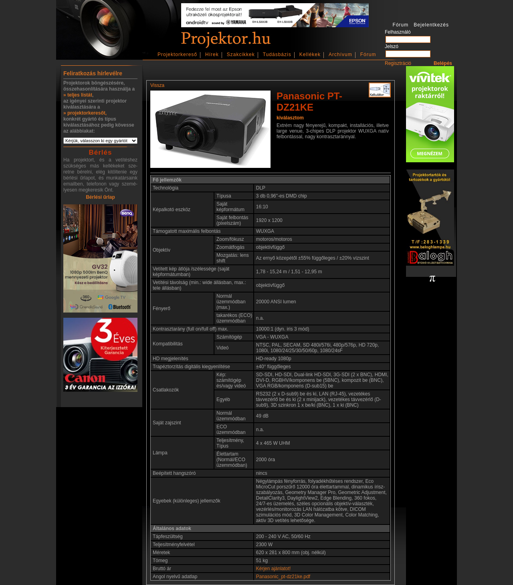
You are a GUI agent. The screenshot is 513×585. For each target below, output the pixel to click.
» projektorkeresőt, (85, 113)
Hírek (212, 54)
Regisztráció (398, 63)
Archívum (340, 54)
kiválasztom (290, 118)
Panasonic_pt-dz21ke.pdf (283, 576)
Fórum (368, 54)
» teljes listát (77, 95)
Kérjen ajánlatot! (273, 568)
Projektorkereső (177, 54)
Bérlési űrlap (100, 197)
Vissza (157, 85)
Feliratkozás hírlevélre (92, 73)
